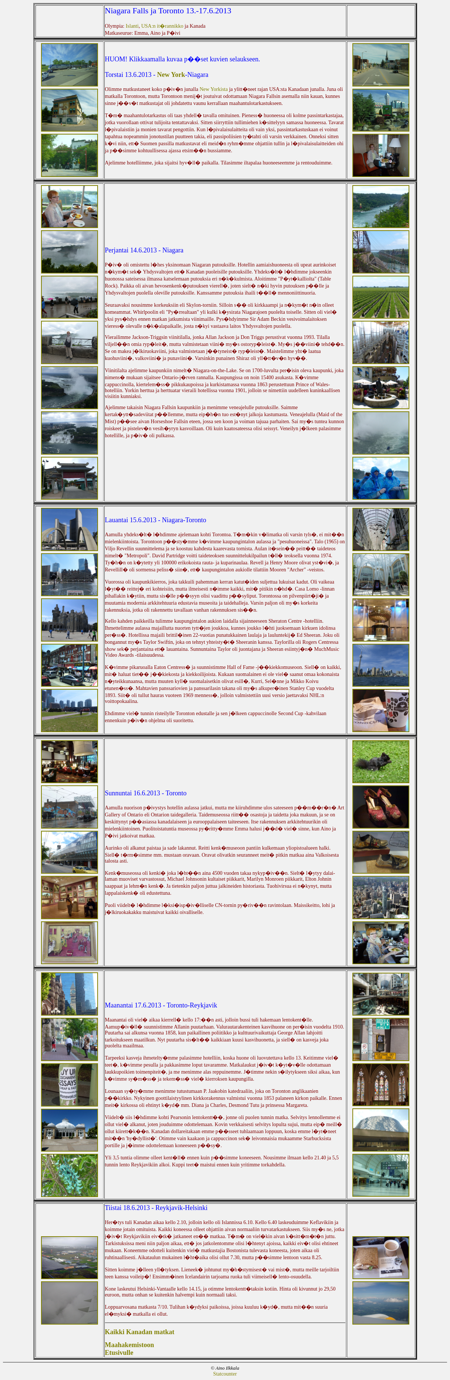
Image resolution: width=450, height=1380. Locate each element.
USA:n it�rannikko (163, 26)
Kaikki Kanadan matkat (140, 1332)
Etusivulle (119, 1352)
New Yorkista (214, 89)
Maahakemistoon (129, 1345)
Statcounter (225, 1374)
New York (171, 74)
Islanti (132, 26)
